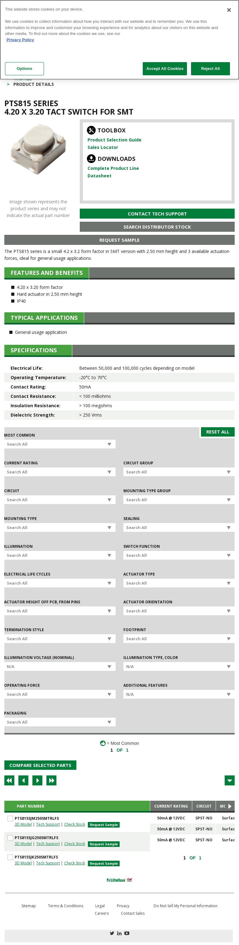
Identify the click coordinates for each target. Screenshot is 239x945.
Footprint (134, 629)
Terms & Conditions (65, 905)
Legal (100, 905)
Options (24, 68)
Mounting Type (20, 518)
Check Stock (74, 824)
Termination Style (24, 629)
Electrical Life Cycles (27, 574)
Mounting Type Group (147, 490)
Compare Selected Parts (40, 765)
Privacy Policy (20, 39)
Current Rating (21, 463)
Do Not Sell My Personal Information (185, 905)
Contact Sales (133, 913)
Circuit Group (138, 463)
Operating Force (22, 685)
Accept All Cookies (165, 68)
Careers (102, 913)
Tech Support (48, 824)
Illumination (18, 546)
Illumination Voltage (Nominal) (39, 657)
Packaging (15, 713)
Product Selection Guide (114, 140)
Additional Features (145, 685)
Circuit (11, 490)
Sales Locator (103, 147)
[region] (119, 40)
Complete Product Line (113, 168)
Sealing (131, 518)
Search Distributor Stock (157, 227)
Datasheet (100, 176)
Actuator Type (139, 574)
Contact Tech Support (157, 213)
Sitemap (29, 905)
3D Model (23, 824)
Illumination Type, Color (150, 657)
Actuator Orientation (147, 602)
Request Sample (119, 240)
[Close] (229, 10)
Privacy (123, 905)
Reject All (210, 68)
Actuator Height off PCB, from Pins (42, 602)
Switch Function (141, 546)
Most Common (19, 435)
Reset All (217, 431)
